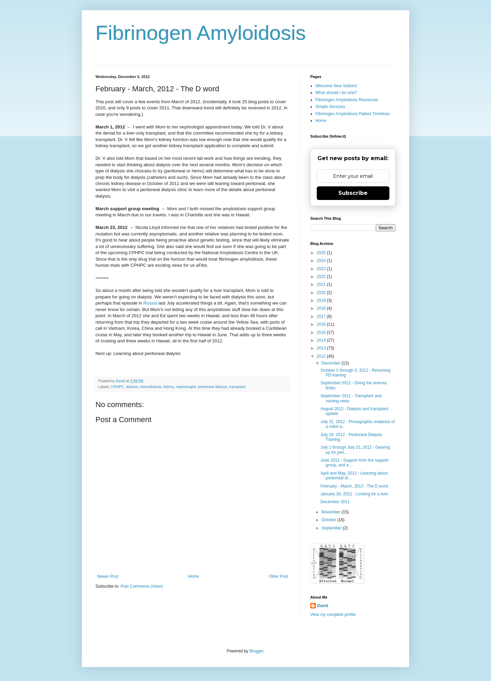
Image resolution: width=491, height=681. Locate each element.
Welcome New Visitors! (336, 85)
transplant (237, 387)
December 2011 (335, 501)
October (329, 519)
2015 (322, 332)
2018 (322, 308)
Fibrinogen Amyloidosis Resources (346, 99)
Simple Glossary (330, 106)
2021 (322, 284)
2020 (322, 292)
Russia (150, 303)
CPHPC (117, 387)
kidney (168, 387)
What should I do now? (336, 92)
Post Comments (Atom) (141, 586)
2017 (322, 316)
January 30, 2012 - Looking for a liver (354, 494)
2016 (322, 324)
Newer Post (107, 576)
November (332, 512)
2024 (322, 260)
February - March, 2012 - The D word (354, 486)
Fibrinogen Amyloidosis (200, 32)
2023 (322, 268)
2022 (322, 276)
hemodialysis (150, 387)
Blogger (256, 651)
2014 (322, 340)
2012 (322, 356)
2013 (322, 348)
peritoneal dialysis (212, 387)
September (332, 528)
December (332, 363)
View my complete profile (333, 614)
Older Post (278, 576)
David (322, 605)
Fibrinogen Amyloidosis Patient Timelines (352, 113)
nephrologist (186, 387)
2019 (322, 300)
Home (193, 576)
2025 (322, 252)
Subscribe (353, 193)
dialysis (132, 387)
